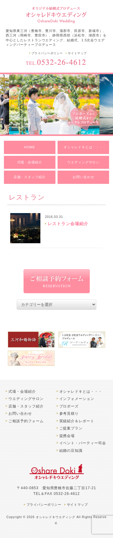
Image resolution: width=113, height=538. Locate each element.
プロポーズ (69, 406)
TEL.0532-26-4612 (56, 62)
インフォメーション (77, 399)
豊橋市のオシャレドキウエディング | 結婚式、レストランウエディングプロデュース (56, 14)
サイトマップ (77, 53)
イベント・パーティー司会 (82, 443)
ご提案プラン (71, 428)
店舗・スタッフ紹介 (30, 177)
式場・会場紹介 (29, 162)
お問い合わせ (83, 177)
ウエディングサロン (83, 162)
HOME (29, 147)
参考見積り (69, 413)
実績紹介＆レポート (77, 421)
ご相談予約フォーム (26, 421)
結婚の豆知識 (71, 450)
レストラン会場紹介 (68, 223)
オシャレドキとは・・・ (83, 147)
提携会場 (67, 436)
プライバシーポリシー (47, 53)
